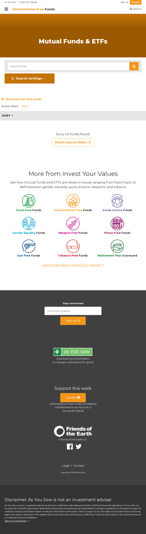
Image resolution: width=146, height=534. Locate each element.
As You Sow (10, 2)
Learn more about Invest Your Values (73, 265)
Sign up (124, 2)
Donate (135, 2)
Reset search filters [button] (73, 142)
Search (135, 8)
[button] (134, 66)
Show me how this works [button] (22, 99)
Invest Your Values (28, 2)
